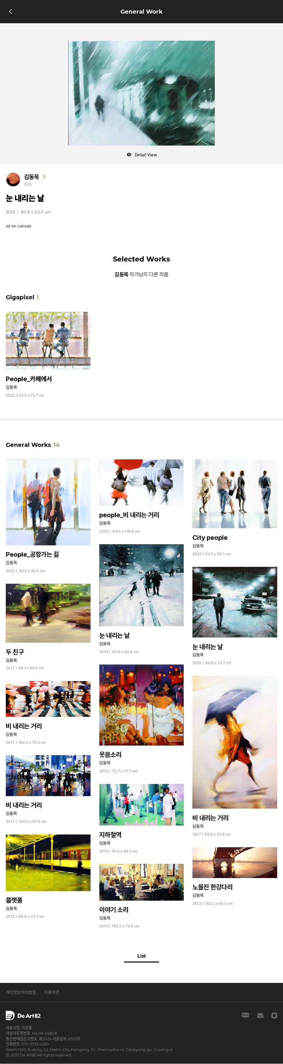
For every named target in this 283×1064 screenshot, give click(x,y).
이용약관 (51, 992)
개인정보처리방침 (21, 992)
